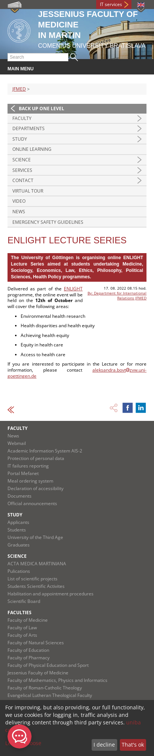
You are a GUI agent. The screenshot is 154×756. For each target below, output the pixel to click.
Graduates (19, 545)
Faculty (22, 118)
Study (19, 139)
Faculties (20, 612)
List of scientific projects (32, 578)
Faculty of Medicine (28, 620)
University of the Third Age (35, 537)
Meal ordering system (30, 481)
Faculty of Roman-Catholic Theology (45, 688)
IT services (111, 4)
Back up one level (41, 108)
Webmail (17, 443)
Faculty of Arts (22, 635)
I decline (104, 744)
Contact (22, 180)
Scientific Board (24, 601)
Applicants (18, 522)
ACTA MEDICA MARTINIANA (37, 563)
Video (19, 201)
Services (22, 170)
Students (17, 530)
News (18, 211)
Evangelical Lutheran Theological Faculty (50, 695)
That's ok (133, 744)
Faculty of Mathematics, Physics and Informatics (57, 680)
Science (21, 159)
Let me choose (23, 743)
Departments (28, 128)
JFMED (19, 89)
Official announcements (32, 503)
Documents (20, 496)
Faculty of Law (22, 627)
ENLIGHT (73, 288)
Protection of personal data (36, 458)
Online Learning (31, 149)
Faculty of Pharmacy (29, 657)
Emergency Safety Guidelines (47, 222)
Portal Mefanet (23, 473)
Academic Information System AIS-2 (45, 451)
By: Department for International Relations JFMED (117, 295)
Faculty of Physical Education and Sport (48, 665)
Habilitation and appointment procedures (51, 594)
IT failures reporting (28, 466)
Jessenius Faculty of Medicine (38, 672)
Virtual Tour (27, 191)
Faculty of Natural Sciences (36, 642)
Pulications (19, 571)
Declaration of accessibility (35, 488)
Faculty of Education (28, 650)
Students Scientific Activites (36, 586)
